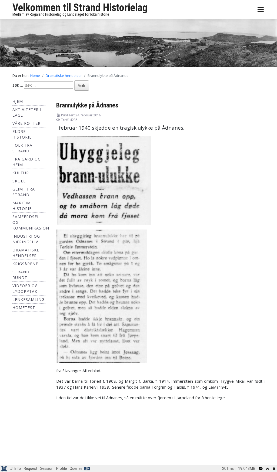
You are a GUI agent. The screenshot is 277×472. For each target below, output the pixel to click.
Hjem (17, 101)
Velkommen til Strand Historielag (80, 8)
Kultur (20, 172)
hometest (23, 307)
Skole (19, 180)
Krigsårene (25, 263)
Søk (81, 85)
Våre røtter (26, 123)
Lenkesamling (28, 299)
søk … (17, 85)
